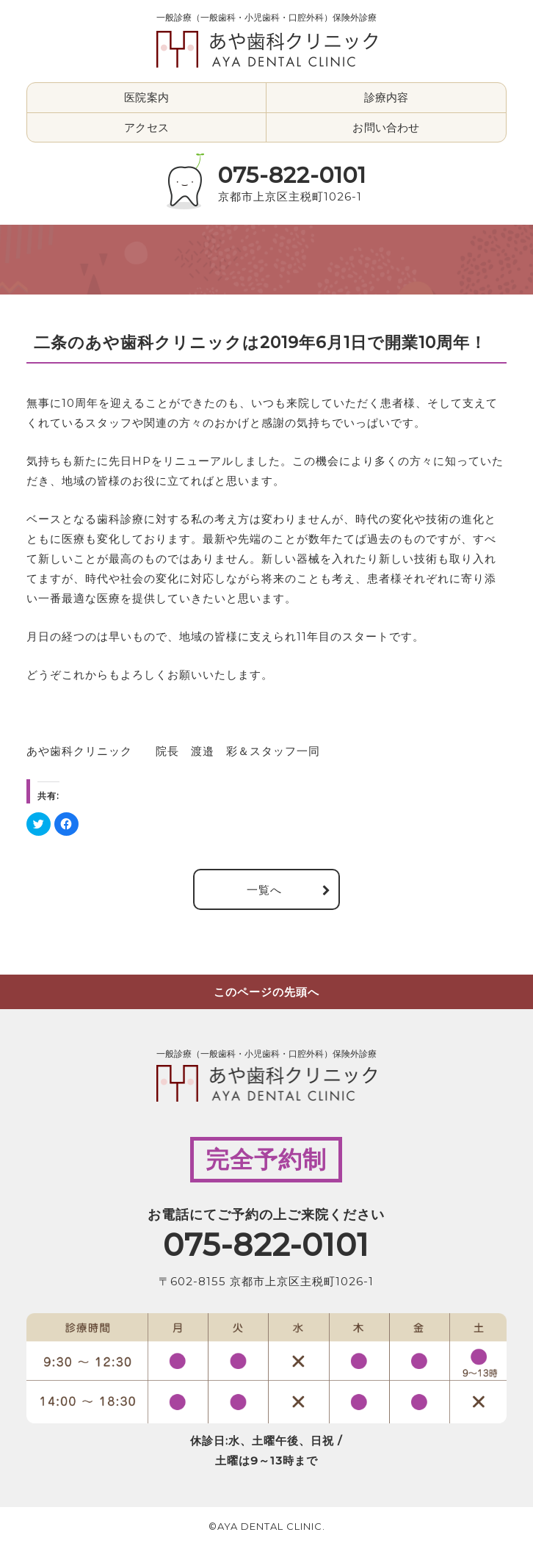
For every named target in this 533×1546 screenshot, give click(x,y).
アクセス (146, 127)
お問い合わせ (385, 127)
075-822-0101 (292, 175)
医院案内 (146, 97)
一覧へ (264, 889)
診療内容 (386, 97)
